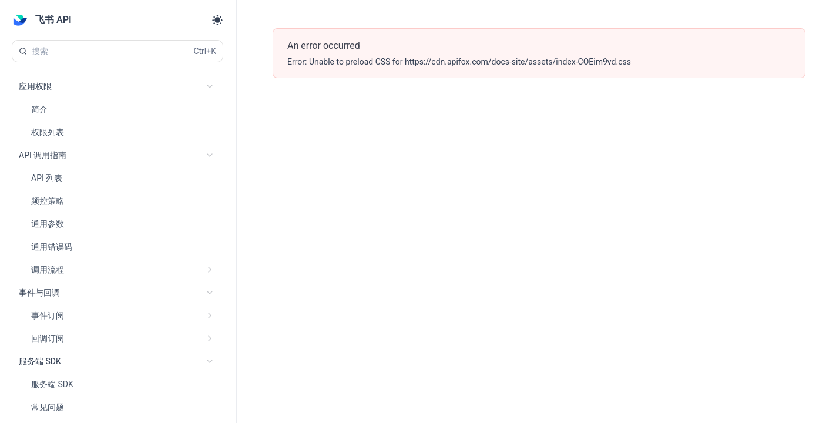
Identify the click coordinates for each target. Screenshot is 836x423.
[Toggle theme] (217, 20)
